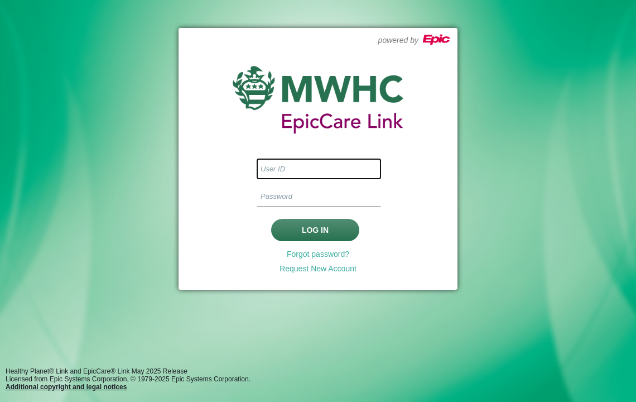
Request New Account (318, 268)
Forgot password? (318, 254)
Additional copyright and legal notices (66, 387)
